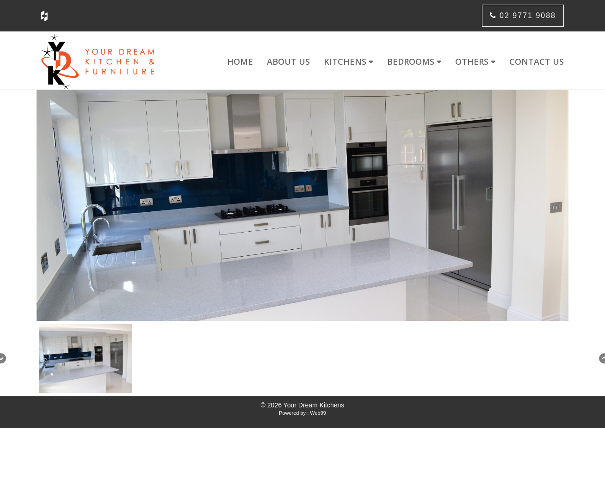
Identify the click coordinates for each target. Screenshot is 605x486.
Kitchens (348, 61)
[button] (85, 358)
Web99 (318, 413)
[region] (302, 243)
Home (240, 61)
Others (475, 61)
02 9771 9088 (523, 15)
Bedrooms (414, 61)
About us (288, 61)
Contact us (536, 61)
